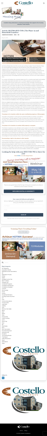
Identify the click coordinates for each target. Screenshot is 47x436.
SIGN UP (23, 215)
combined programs (7, 284)
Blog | (25, 430)
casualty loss (5, 282)
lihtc (3, 307)
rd (2, 324)
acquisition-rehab (6, 270)
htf (2, 298)
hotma (15, 34)
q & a (3, 319)
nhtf (3, 312)
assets (3, 277)
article (3, 276)
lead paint (4, 304)
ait (2, 273)
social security (5, 332)
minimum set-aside (6, 309)
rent (3, 327)
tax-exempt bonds (6, 335)
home (3, 291)
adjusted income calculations (7, 34)
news (3, 310)
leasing (4, 305)
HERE (18, 155)
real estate (4, 326)
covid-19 (4, 288)
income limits (5, 302)
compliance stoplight (7, 287)
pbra (3, 315)
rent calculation (6, 329)
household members (7, 294)
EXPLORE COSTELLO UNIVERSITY (23, 191)
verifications (5, 341)
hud (18, 34)
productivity (5, 316)
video (3, 343)
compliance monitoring (7, 285)
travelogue (5, 337)
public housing (5, 318)
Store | (21, 430)
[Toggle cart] (44, 3)
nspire (3, 313)
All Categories (5, 268)
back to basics (5, 280)
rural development (7, 330)
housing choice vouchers (8, 296)
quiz (3, 323)
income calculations (7, 301)
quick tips (4, 321)
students (4, 333)
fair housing (5, 290)
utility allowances (6, 338)
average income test (7, 279)
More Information (23, 232)
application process (6, 274)
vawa (3, 340)
